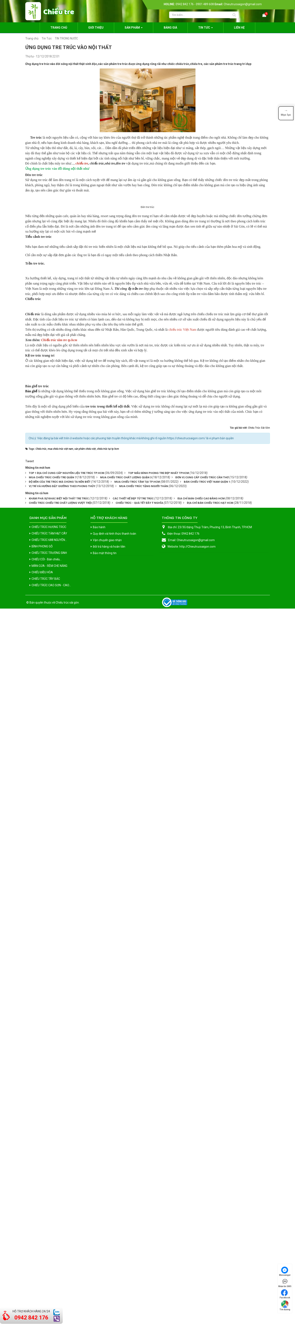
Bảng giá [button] (170, 27)
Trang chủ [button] (58, 27)
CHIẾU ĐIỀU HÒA (42, 1291)
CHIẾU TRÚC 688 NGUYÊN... (49, 1259)
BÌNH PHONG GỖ (42, 1265)
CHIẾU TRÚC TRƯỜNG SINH (49, 1272)
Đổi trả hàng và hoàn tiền (109, 1266)
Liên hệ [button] (239, 27)
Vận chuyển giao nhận (107, 1259)
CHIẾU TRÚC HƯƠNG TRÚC (49, 1246)
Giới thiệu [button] (95, 27)
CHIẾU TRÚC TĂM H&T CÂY (49, 1253)
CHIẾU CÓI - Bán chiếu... (47, 1278)
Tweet (29, 1180)
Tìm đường (285, 1305)
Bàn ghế (31, 1043)
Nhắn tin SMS (284, 1282)
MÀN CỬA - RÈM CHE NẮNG (49, 1285)
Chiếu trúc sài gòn (67, 1322)
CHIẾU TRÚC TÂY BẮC (46, 1298)
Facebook (285, 1294)
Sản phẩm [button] (134, 29)
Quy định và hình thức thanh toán (114, 1253)
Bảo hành (99, 1246)
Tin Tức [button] (205, 29)
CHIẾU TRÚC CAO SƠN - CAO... (51, 1304)
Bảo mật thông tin (104, 1272)
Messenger (285, 1271)
